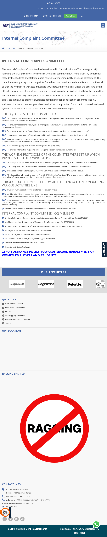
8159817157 (29, 503)
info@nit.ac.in (12, 506)
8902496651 (34, 500)
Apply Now (70, 16)
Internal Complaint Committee (17, 319)
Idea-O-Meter (31, 15)
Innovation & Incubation (15, 307)
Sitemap (8, 323)
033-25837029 (24, 496)
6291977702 (45, 500)
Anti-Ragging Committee (15, 315)
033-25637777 (12, 496)
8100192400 (53, 3)
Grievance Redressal (14, 303)
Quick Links (8, 48)
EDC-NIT (8, 311)
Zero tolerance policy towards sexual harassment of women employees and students (40, 208)
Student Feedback (51, 15)
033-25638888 (22, 500)
